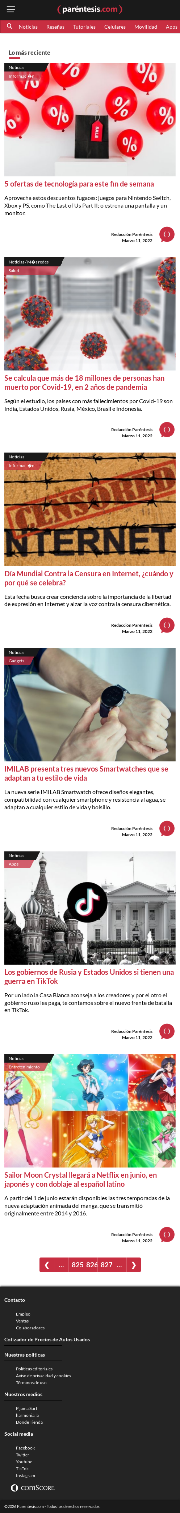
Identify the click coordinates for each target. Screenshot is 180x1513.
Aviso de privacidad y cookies (43, 1375)
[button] (10, 26)
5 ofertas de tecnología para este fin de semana (79, 183)
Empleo (23, 1314)
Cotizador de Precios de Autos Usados (47, 1339)
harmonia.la (27, 1415)
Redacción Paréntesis (131, 234)
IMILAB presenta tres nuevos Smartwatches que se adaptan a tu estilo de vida (86, 773)
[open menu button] (11, 10)
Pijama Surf (26, 1408)
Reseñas (55, 27)
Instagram (25, 1475)
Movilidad (145, 27)
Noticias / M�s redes (29, 262)
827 (106, 1264)
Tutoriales (84, 27)
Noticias (28, 27)
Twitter (22, 1454)
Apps (13, 864)
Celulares (115, 27)
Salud (14, 270)
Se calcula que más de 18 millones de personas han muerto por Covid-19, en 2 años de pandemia (84, 382)
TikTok (22, 1468)
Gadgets (16, 660)
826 (91, 1264)
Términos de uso (31, 1382)
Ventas (22, 1321)
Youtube (24, 1461)
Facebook (25, 1448)
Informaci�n (21, 76)
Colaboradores (30, 1327)
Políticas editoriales (34, 1368)
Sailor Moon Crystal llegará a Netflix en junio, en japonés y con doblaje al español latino (80, 1179)
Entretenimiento (24, 1067)
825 (77, 1264)
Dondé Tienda (29, 1422)
